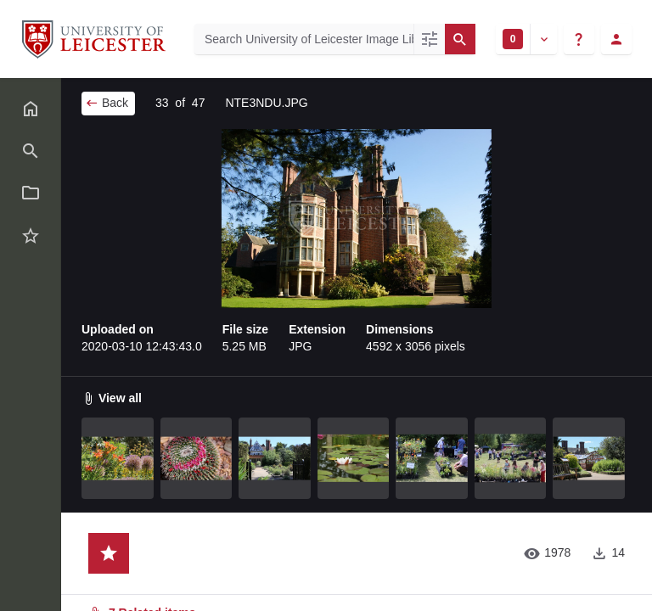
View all (112, 398)
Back (106, 102)
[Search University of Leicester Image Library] (303, 39)
